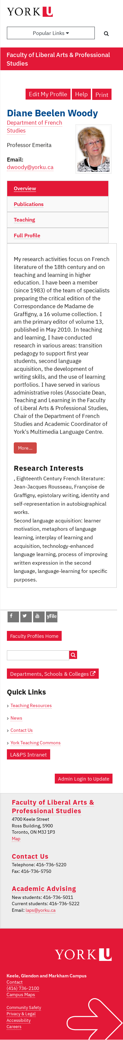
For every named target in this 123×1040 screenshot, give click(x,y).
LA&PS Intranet (28, 754)
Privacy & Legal (21, 1014)
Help (81, 94)
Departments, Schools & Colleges (52, 673)
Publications (29, 204)
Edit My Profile (48, 94)
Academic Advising (44, 888)
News (16, 718)
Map (16, 839)
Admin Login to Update (83, 778)
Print (101, 95)
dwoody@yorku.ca (30, 167)
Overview (25, 188)
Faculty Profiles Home (34, 636)
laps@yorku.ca (40, 910)
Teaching (24, 219)
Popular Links (51, 33)
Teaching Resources (31, 705)
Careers (14, 1026)
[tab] (58, 188)
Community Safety (24, 1007)
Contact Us (21, 730)
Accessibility (19, 1020)
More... (25, 448)
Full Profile (27, 235)
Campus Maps (21, 994)
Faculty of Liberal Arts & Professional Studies (53, 806)
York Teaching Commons (35, 743)
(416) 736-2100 (23, 988)
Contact (15, 982)
